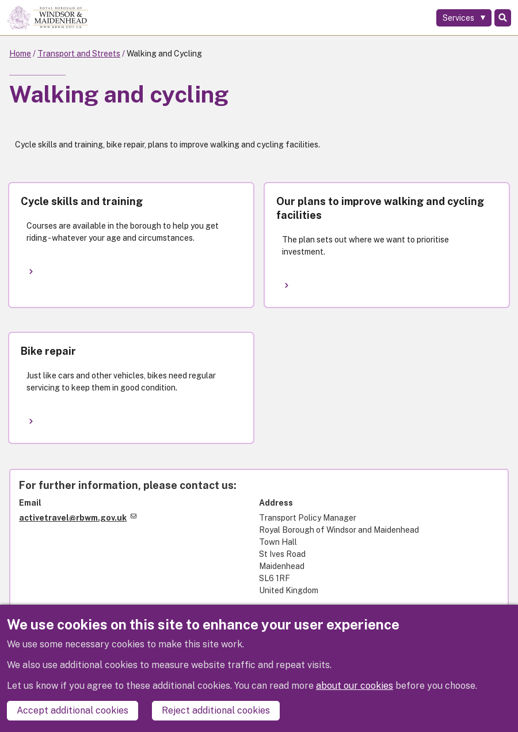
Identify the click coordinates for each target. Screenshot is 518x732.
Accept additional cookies (72, 710)
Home (20, 53)
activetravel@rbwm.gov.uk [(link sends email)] (77, 517)
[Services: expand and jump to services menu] (464, 17)
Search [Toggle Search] (502, 17)
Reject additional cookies (216, 710)
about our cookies (354, 685)
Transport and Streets (78, 53)
